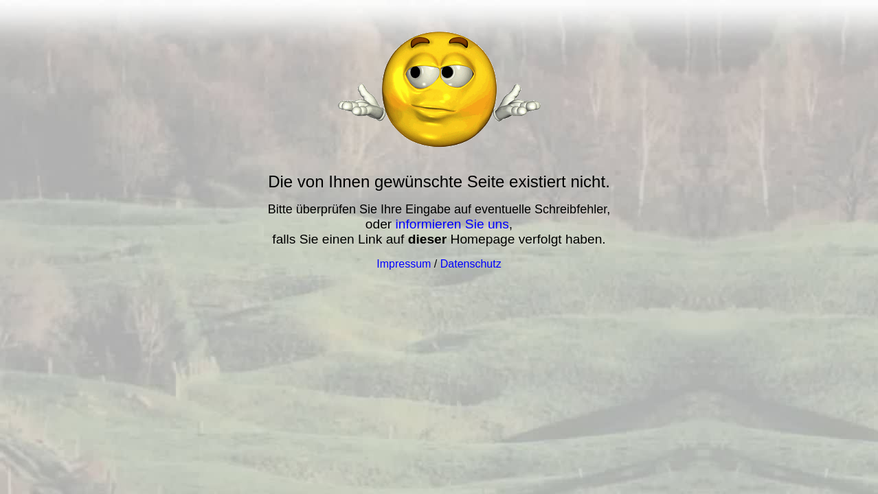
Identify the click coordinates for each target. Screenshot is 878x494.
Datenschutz (471, 264)
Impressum (403, 264)
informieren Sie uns (452, 224)
